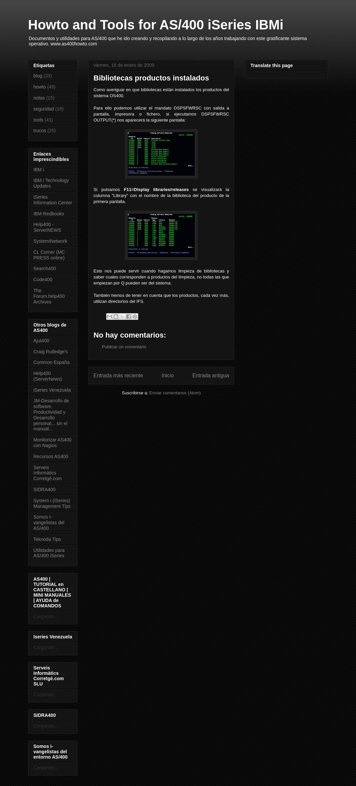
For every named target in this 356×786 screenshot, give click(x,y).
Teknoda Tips (47, 539)
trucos (39, 130)
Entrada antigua (210, 375)
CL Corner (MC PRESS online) (49, 254)
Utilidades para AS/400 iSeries (48, 553)
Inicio (168, 375)
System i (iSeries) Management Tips (51, 503)
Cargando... (45, 616)
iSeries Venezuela (52, 390)
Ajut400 (41, 340)
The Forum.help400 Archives (49, 296)
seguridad (43, 109)
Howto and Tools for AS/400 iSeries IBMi (156, 24)
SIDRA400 (44, 489)
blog (37, 75)
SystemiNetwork (50, 241)
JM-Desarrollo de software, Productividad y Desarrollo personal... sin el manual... (51, 414)
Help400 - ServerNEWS (47, 227)
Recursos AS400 (50, 456)
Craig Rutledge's (50, 351)
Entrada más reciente (118, 375)
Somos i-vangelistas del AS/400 (48, 522)
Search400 (44, 268)
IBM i (38, 169)
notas (39, 98)
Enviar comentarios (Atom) (175, 392)
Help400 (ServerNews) (47, 376)
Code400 (42, 279)
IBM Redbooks (48, 213)
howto (39, 86)
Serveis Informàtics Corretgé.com (47, 473)
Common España (51, 362)
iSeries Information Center (52, 199)
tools (38, 120)
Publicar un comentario (124, 346)
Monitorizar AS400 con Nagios (52, 442)
